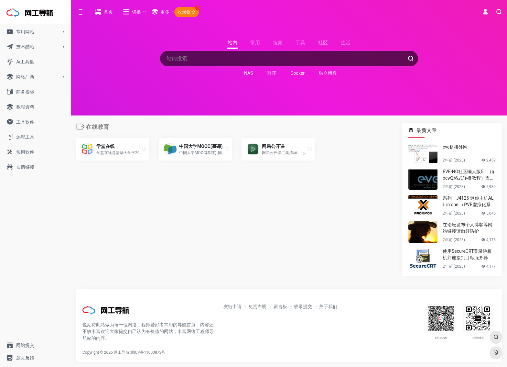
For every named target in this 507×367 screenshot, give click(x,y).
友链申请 (232, 306)
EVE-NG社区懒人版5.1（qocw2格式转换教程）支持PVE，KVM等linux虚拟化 (468, 175)
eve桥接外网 (455, 147)
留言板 (280, 306)
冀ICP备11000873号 (148, 352)
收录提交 (303, 306)
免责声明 (257, 306)
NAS (248, 73)
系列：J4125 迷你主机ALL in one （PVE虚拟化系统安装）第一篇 (469, 201)
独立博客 (328, 73)
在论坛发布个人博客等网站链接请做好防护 (467, 228)
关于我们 (328, 306)
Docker (297, 73)
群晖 (271, 73)
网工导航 (121, 352)
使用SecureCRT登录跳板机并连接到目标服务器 (467, 254)
